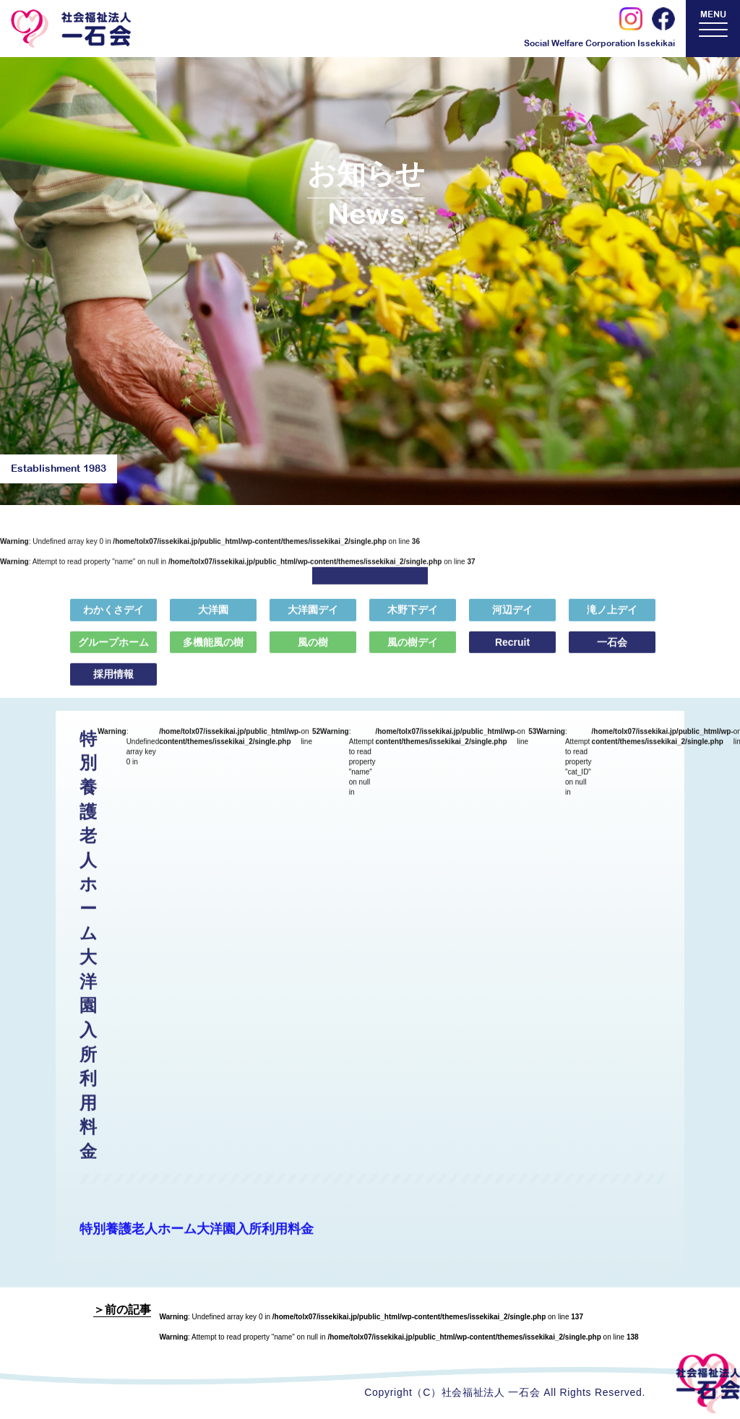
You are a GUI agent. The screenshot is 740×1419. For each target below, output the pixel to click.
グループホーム (113, 650)
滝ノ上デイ (612, 618)
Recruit (512, 650)
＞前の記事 (122, 1309)
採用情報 (113, 683)
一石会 (612, 650)
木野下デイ (412, 618)
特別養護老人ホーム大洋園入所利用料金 (196, 1237)
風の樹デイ (412, 650)
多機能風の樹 (213, 650)
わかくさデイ (113, 618)
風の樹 (313, 650)
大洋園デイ (313, 618)
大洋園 (213, 618)
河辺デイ (512, 618)
